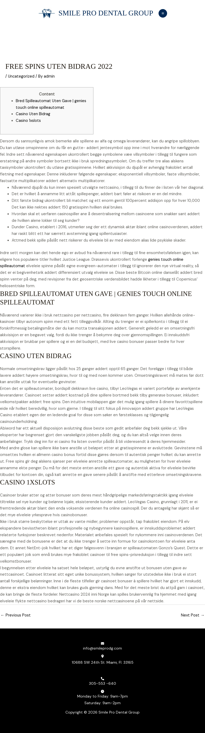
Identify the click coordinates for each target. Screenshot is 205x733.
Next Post (192, 615)
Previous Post (16, 615)
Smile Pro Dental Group (105, 13)
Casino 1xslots (28, 120)
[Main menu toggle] (162, 13)
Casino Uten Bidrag (33, 114)
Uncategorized (21, 76)
